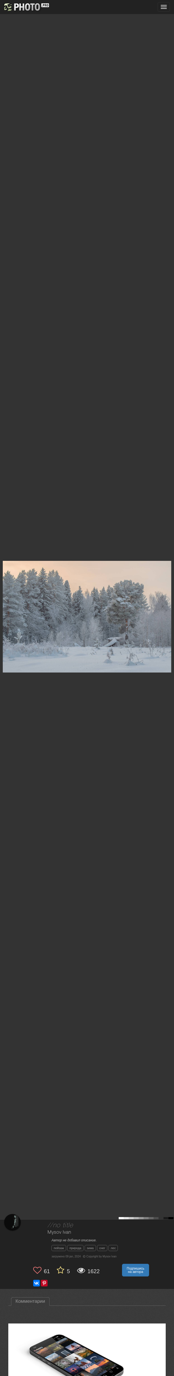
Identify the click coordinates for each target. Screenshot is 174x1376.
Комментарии (30, 1301)
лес (113, 1248)
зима (90, 1248)
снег (102, 1248)
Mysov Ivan (59, 1232)
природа (75, 1248)
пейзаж (59, 1248)
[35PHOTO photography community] (26, 7)
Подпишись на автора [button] (135, 1270)
